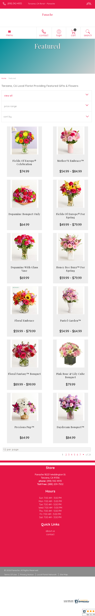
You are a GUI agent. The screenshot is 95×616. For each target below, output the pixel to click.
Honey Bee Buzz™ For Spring (70, 269)
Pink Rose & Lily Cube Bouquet (70, 375)
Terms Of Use (10, 574)
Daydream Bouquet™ (70, 427)
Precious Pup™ (24, 427)
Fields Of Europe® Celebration (24, 162)
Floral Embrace (24, 320)
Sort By (8, 116)
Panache (47, 14)
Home (3, 78)
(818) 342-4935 (14, 3)
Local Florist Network (46, 574)
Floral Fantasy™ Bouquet (24, 374)
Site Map (64, 574)
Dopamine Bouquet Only (24, 214)
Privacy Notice (26, 574)
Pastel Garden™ (70, 320)
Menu (9, 35)
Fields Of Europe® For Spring (70, 215)
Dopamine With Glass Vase (24, 269)
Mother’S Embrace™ (70, 160)
